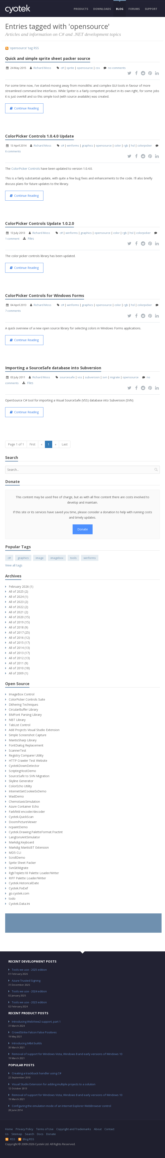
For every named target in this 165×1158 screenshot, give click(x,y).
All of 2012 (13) (19, 658)
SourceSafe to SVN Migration (29, 776)
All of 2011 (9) (18, 663)
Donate (82, 529)
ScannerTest (17, 750)
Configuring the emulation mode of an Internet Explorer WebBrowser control (61, 1106)
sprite (70, 68)
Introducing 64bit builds (27, 1043)
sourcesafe (67, 377)
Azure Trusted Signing (26, 980)
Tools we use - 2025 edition (29, 970)
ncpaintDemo (18, 827)
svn (104, 377)
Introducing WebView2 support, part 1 (36, 1021)
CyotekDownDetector (24, 766)
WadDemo (16, 796)
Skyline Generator (21, 781)
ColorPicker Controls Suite (27, 699)
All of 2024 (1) (18, 597)
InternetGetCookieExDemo (27, 791)
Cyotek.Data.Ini (19, 904)
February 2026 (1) (21, 586)
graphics (87, 145)
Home (9, 1129)
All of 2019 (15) (19, 622)
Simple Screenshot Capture (27, 735)
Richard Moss (42, 68)
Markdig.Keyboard (21, 842)
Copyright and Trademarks (73, 1129)
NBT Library (17, 720)
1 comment (12, 239)
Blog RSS (26, 1139)
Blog (119, 9)
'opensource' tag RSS (22, 48)
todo (12, 898)
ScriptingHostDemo (22, 771)
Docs (40, 1134)
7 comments (13, 311)
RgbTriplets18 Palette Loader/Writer (34, 873)
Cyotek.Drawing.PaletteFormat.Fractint (36, 832)
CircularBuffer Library (23, 709)
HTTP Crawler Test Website (28, 760)
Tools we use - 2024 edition (29, 991)
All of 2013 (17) (19, 653)
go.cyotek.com (19, 893)
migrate (115, 377)
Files (31, 238)
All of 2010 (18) (19, 668)
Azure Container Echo (24, 806)
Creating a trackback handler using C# (36, 1073)
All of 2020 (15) (19, 617)
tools (73, 558)
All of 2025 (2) (18, 591)
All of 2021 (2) (18, 612)
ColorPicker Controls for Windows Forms (44, 295)
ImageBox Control (21, 694)
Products (81, 9)
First (32, 444)
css (98, 68)
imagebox (56, 558)
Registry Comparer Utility (26, 755)
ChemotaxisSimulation (24, 801)
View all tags (13, 565)
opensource (85, 68)
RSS (10, 1139)
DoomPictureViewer (23, 822)
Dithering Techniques (23, 704)
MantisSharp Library (23, 740)
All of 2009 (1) (18, 673)
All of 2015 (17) (19, 642)
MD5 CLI (15, 853)
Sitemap (16, 1134)
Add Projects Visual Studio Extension (34, 730)
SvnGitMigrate (18, 868)
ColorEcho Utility (20, 786)
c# (62, 68)
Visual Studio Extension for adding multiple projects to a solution (53, 1084)
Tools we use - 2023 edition (29, 1002)
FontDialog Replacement (26, 745)
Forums (134, 9)
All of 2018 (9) (18, 627)
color (118, 145)
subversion (92, 377)
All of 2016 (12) (19, 638)
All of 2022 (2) (18, 607)
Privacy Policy (24, 1129)
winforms (73, 145)
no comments (117, 68)
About (98, 1129)
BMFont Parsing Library (25, 715)
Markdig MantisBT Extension (29, 847)
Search (29, 1134)
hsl (133, 145)
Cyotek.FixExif (18, 888)
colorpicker (145, 145)
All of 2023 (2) (18, 602)
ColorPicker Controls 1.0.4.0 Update (39, 136)
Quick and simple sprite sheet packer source (47, 58)
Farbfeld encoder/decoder (27, 812)
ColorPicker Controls (25, 169)
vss (80, 377)
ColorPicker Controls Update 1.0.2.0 (39, 223)
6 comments (13, 151)
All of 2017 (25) (19, 632)
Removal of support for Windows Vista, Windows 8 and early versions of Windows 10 (67, 1054)
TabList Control (19, 725)
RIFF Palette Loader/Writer (27, 878)
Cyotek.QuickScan (21, 817)
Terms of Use (44, 1129)
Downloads (102, 9)
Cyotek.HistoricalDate (24, 883)
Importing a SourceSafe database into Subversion (53, 367)
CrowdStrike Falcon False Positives (34, 1032)
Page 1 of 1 (16, 444)
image (40, 558)
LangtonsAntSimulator (24, 837)
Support (151, 9)
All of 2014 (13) (19, 648)
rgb (126, 145)
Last (65, 444)
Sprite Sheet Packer (22, 863)
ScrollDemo (17, 857)
